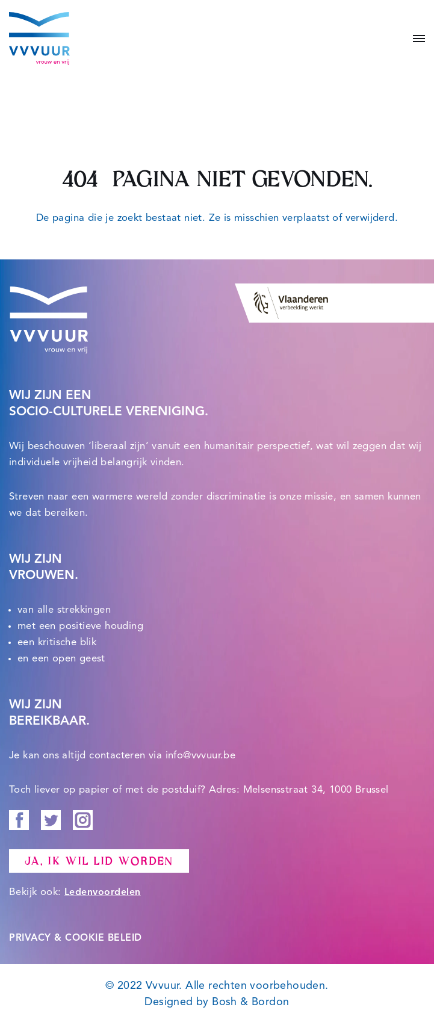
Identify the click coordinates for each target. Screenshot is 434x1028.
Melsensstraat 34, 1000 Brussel (316, 790)
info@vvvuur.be (201, 756)
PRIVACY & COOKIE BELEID (75, 938)
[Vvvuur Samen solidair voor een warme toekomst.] (39, 38)
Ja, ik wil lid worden (99, 861)
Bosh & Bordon (250, 1002)
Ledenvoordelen (102, 892)
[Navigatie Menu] (414, 38)
